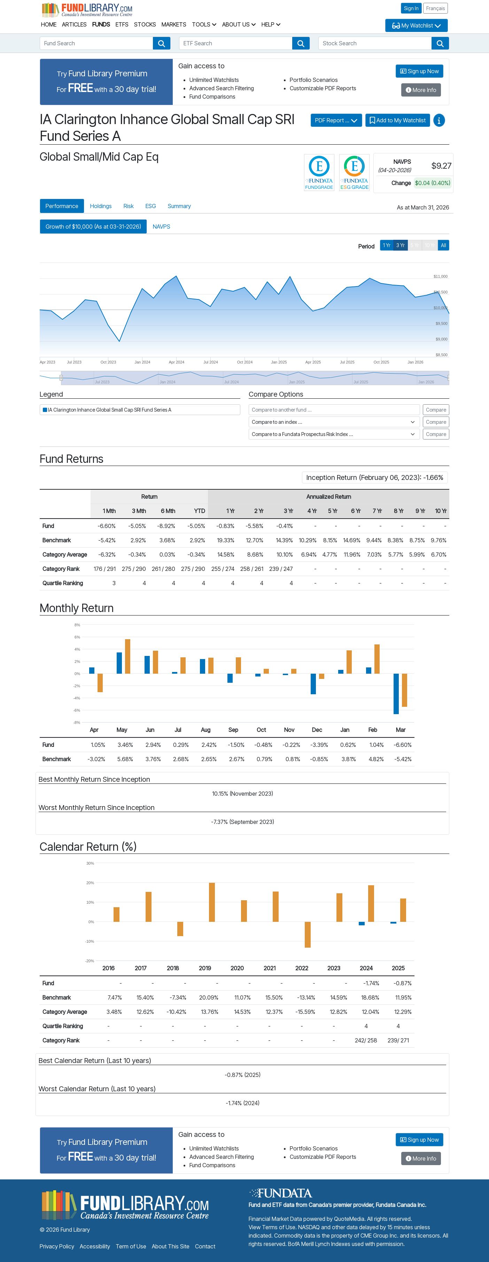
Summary (179, 205)
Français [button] (435, 8)
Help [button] (271, 24)
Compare (436, 410)
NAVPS (161, 226)
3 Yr (400, 245)
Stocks (145, 24)
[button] (161, 43)
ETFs (122, 24)
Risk (129, 205)
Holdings (101, 205)
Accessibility (95, 1246)
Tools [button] (204, 24)
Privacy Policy (57, 1246)
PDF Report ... (336, 120)
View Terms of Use (272, 1227)
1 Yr (386, 245)
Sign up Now (419, 71)
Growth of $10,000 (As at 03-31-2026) (93, 226)
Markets (174, 24)
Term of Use (131, 1246)
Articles (74, 24)
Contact (205, 1246)
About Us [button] (239, 24)
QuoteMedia (349, 1218)
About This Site (170, 1246)
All (443, 245)
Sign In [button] (411, 8)
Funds (101, 24)
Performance (62, 205)
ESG (151, 205)
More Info (421, 89)
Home (48, 24)
